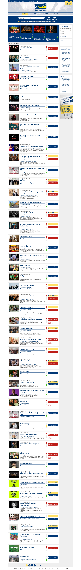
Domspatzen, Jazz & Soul (66, 58)
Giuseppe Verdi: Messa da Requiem (26, 35)
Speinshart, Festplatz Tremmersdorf (27, 78)
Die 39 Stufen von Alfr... (66, 85)
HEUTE (35, 13)
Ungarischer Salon (65, 55)
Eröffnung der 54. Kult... (66, 87)
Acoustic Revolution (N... (66, 79)
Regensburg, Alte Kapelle (25, 216)
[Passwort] (65, 31)
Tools (30, 1)
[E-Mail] (65, 30)
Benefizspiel (64, 61)
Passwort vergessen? (63, 35)
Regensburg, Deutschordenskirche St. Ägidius (29, 195)
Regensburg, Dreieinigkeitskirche (26, 288)
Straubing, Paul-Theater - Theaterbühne (28, 138)
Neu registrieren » (63, 36)
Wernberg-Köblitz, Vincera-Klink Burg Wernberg (29, 341)
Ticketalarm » (50, 241)
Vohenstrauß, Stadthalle (25, 88)
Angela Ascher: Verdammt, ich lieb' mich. (50, 35)
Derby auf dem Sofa (65, 84)
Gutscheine (56, 13)
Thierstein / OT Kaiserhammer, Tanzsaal (28, 277)
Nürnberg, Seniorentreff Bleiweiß (26, 248)
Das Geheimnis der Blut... (66, 80)
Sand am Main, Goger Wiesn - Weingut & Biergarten (30, 518)
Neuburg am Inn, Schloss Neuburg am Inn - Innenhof (30, 445)
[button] (62, 33)
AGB (23, 1)
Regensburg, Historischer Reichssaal (27, 183)
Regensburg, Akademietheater (26, 70)
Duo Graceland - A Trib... (66, 52)
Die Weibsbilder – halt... (66, 86)
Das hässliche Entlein (65, 57)
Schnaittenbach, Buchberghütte (26, 128)
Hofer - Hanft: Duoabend (66, 64)
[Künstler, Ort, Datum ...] (31, 18)
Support (26, 1)
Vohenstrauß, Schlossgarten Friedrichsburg (28, 559)
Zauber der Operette (13, 34)
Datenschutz (59, 568)
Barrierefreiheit (65, 568)
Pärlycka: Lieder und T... (66, 66)
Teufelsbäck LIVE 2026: (24, 403)
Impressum (37, 1)
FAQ (20, 1)
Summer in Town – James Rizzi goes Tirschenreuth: (29, 537)
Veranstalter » (64, 42)
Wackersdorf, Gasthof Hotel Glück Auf (27, 416)
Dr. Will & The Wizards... (66, 65)
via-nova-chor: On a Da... (66, 67)
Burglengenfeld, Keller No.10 (26, 49)
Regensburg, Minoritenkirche (26, 331)
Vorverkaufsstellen (15, 1)
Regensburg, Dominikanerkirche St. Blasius (28, 161)
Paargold (63, 60)
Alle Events (25, 13)
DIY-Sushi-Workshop (65, 81)
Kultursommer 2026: (24, 557)
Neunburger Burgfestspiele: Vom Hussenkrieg (38, 35)
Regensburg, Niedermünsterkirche (27, 352)
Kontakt (33, 1)
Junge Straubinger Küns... (66, 78)
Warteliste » (50, 240)
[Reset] (44, 18)
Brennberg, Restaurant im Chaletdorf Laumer (29, 172)
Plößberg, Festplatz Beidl (25, 384)
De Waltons (64, 83)
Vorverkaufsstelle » (65, 44)
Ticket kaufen (52, 67)
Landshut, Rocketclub (25, 528)
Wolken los (63, 51)
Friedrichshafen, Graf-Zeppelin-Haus (27, 436)
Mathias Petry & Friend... (66, 63)
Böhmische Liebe (65, 68)
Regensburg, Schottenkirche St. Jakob (27, 229)
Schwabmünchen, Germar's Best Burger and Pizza (29, 238)
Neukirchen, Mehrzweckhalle (26, 267)
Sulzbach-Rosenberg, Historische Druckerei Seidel (29, 59)
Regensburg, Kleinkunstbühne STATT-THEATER (29, 117)
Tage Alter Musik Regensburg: (25, 159)
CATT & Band (64, 59)
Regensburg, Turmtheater (25, 107)
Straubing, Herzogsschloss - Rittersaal (27, 465)
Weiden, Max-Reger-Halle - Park (26, 549)
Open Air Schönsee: (24, 484)
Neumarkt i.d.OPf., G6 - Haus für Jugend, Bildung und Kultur (31, 148)
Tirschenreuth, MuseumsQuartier (27, 539)
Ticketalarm (45, 13)
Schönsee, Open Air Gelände (26, 485)
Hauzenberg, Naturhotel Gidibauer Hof (28, 321)
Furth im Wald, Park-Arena (25, 204)
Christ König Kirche (24, 475)
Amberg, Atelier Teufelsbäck (26, 404)
